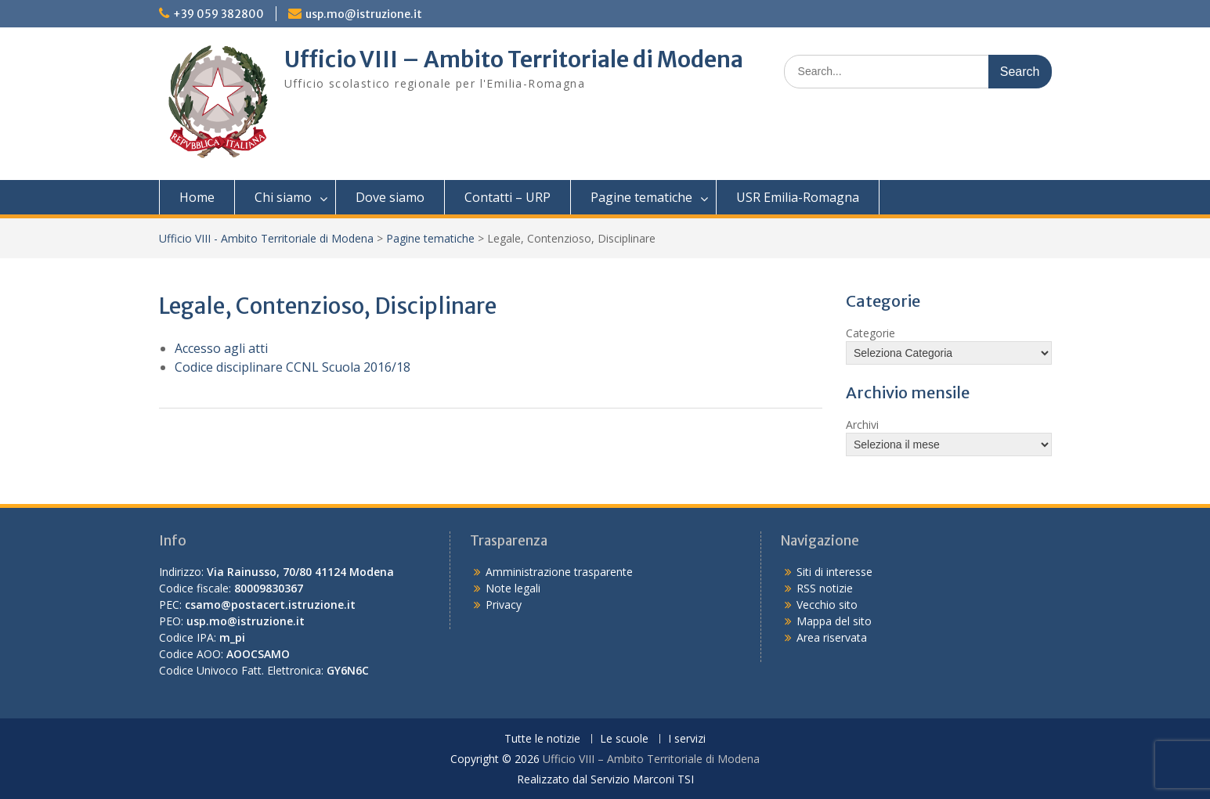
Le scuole (624, 739)
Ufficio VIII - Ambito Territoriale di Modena (266, 238)
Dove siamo (390, 197)
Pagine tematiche (641, 197)
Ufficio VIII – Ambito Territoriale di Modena (513, 59)
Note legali (513, 588)
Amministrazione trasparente (559, 571)
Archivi (862, 424)
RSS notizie (824, 588)
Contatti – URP (507, 197)
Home (197, 197)
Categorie (870, 333)
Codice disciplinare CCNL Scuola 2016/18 (292, 367)
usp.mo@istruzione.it (363, 14)
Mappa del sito (834, 621)
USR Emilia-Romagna (797, 197)
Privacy (504, 604)
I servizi (687, 739)
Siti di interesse (834, 571)
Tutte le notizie (542, 739)
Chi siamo (283, 197)
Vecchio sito (827, 604)
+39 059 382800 (218, 14)
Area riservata (831, 637)
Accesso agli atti (221, 348)
